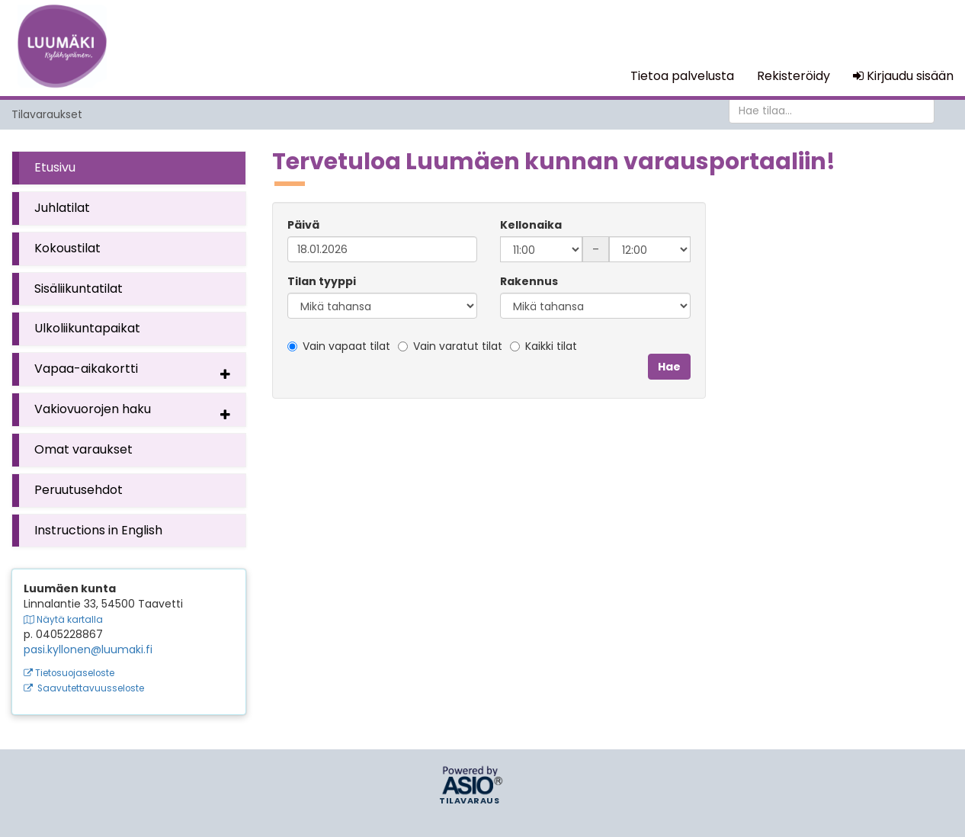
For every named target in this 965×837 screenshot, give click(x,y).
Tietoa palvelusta (682, 76)
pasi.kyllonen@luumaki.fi (88, 649)
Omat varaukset (83, 449)
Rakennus (529, 281)
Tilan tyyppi (321, 281)
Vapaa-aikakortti (136, 372)
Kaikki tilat (543, 346)
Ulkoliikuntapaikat (87, 328)
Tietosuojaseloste (69, 673)
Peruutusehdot (78, 490)
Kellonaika (531, 224)
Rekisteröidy (793, 76)
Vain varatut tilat (450, 346)
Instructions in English (98, 530)
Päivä (303, 224)
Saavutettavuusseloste (84, 688)
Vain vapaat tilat (338, 346)
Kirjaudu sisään (903, 76)
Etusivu (54, 167)
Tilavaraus (469, 801)
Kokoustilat (67, 248)
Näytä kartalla (63, 620)
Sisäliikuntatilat (78, 288)
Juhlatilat (62, 207)
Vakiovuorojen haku (136, 412)
